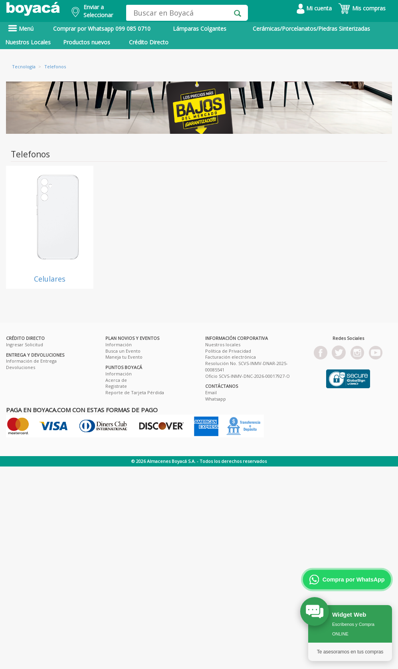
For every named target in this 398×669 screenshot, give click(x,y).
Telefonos (55, 66)
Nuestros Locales (28, 42)
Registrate (116, 386)
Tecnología (24, 66)
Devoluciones (20, 367)
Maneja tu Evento (124, 357)
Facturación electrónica (230, 357)
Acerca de (116, 380)
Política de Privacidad (228, 351)
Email (211, 392)
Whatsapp (215, 399)
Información (118, 344)
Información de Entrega (31, 361)
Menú (21, 28)
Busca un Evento (123, 351)
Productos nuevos (86, 42)
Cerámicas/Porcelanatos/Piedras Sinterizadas (311, 28)
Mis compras (362, 8)
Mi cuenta (314, 8)
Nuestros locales (222, 344)
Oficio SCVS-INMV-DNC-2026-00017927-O (247, 376)
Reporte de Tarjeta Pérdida (134, 392)
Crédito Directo (148, 42)
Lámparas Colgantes (199, 28)
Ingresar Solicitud (24, 344)
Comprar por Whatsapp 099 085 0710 (101, 28)
